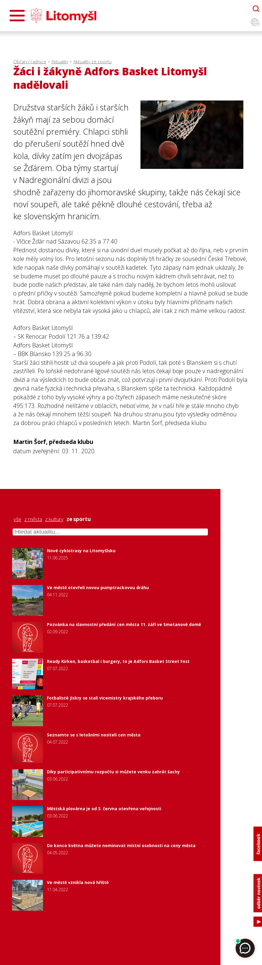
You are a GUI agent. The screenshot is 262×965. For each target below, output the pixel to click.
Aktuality (59, 61)
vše (17, 519)
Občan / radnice (29, 61)
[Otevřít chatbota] (256, 8)
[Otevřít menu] (17, 15)
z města (33, 519)
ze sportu (78, 519)
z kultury (54, 519)
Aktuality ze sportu (92, 61)
